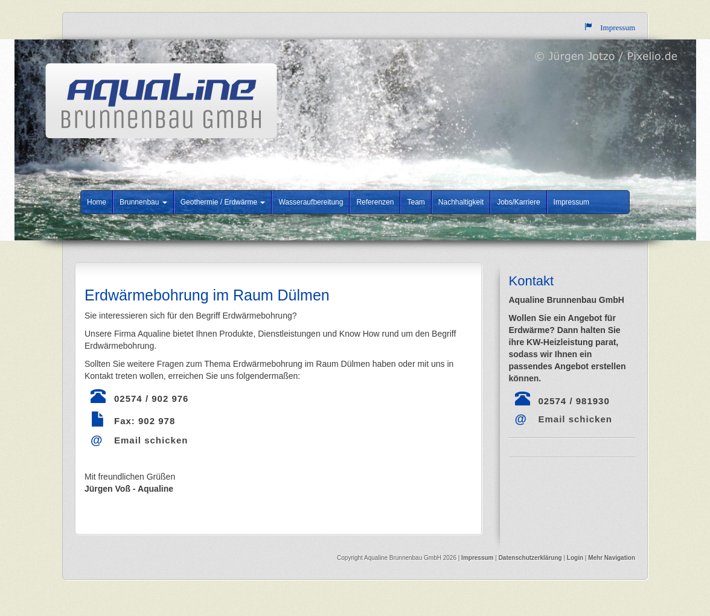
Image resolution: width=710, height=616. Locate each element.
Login (575, 557)
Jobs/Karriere (518, 202)
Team (415, 202)
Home (96, 202)
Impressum (571, 202)
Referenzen (375, 202)
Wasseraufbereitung (310, 202)
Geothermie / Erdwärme (223, 202)
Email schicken (151, 440)
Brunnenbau (143, 202)
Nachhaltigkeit (461, 202)
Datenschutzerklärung (531, 557)
